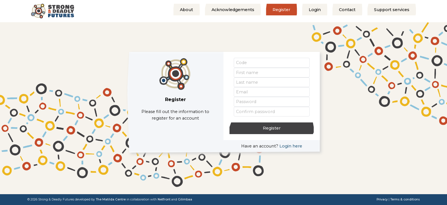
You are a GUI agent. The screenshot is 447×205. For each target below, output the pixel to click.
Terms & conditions (405, 199)
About (186, 10)
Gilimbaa (185, 199)
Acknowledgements (233, 10)
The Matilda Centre (111, 199)
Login (315, 10)
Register (281, 10)
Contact (347, 10)
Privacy (382, 199)
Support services (391, 10)
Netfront (164, 199)
